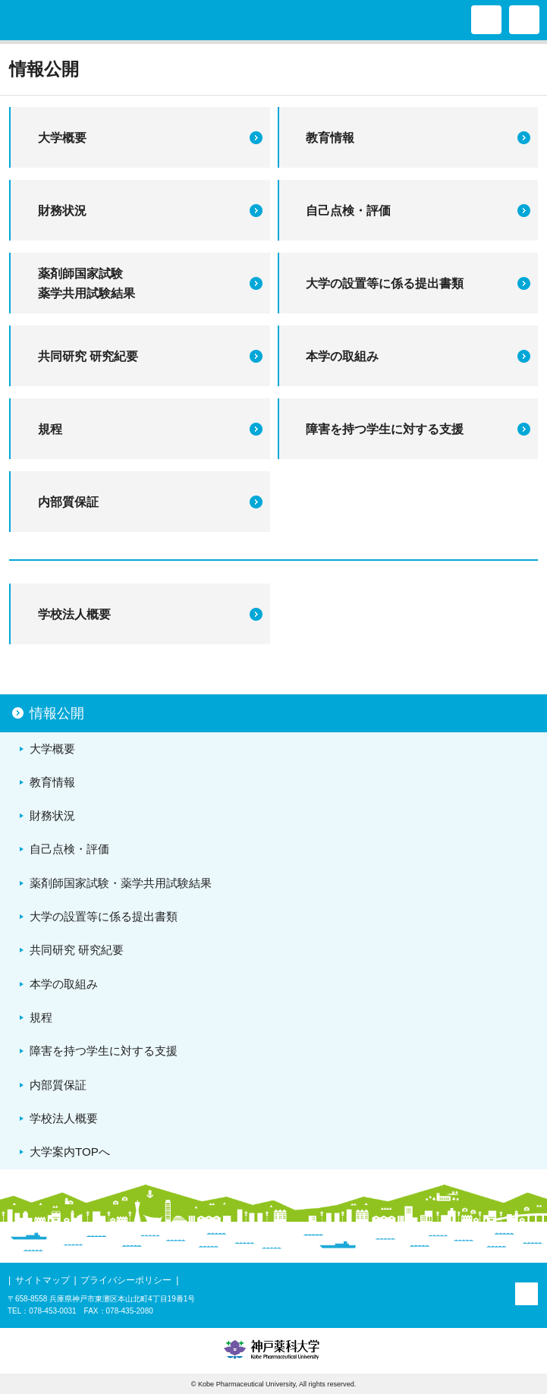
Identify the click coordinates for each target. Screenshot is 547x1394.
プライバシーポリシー (125, 1280)
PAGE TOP (526, 1293)
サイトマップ (42, 1280)
